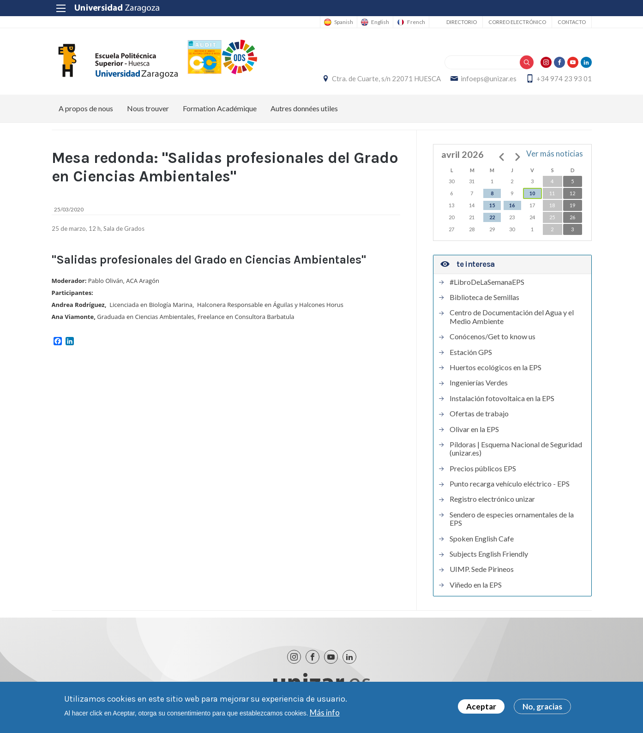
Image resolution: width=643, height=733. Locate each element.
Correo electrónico (517, 22)
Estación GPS (471, 352)
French (416, 22)
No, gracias (542, 708)
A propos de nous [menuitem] (86, 108)
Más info (325, 714)
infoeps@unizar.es (489, 78)
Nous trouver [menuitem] (148, 108)
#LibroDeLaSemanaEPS (487, 282)
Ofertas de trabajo (479, 413)
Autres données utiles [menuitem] (304, 108)
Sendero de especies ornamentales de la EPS (512, 519)
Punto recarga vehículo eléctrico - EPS (510, 484)
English (380, 22)
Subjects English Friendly (489, 554)
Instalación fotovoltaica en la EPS (502, 398)
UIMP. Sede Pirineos (482, 569)
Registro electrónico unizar (492, 499)
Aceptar (481, 708)
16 (512, 205)
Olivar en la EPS (474, 429)
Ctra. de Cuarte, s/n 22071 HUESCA (386, 78)
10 (532, 193)
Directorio (461, 22)
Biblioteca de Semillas (484, 297)
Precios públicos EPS (483, 468)
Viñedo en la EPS (476, 585)
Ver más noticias (554, 153)
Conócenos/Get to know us (492, 336)
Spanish (343, 22)
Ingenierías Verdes (479, 383)
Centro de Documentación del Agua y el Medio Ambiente (512, 316)
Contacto (572, 22)
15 (492, 205)
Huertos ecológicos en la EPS (495, 367)
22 (492, 217)
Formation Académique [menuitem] (220, 108)
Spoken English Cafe (482, 539)
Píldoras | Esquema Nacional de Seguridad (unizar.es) (516, 448)
